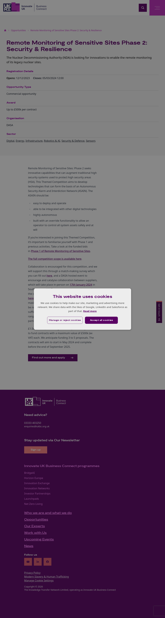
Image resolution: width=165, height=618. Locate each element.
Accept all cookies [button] (101, 320)
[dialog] (82, 309)
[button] (65, 320)
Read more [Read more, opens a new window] (90, 311)
